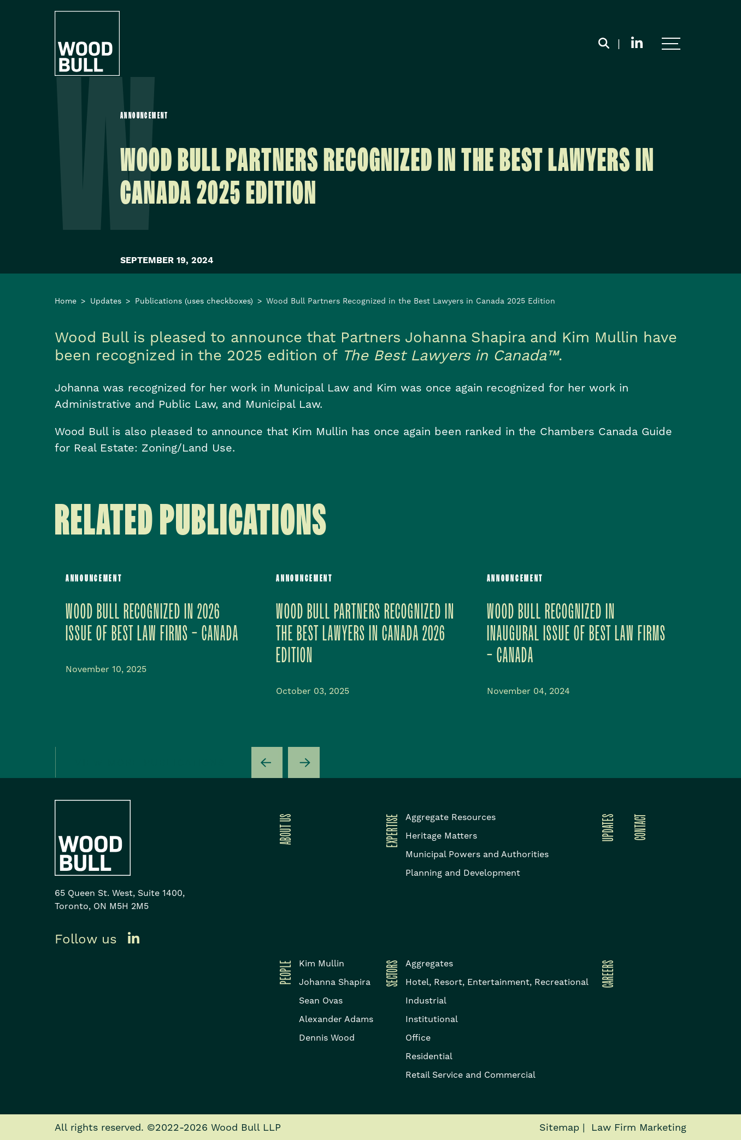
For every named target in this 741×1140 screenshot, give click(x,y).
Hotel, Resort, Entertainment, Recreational (497, 982)
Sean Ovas (321, 1000)
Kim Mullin (321, 963)
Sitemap (559, 1127)
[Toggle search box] (603, 43)
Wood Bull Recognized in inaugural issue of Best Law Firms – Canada (576, 634)
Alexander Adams (336, 1019)
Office (418, 1037)
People (283, 972)
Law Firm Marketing (638, 1127)
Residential (428, 1056)
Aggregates (429, 963)
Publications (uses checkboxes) (194, 300)
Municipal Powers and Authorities (477, 854)
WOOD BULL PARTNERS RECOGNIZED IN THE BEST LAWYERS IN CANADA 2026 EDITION (365, 634)
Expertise (390, 830)
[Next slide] (304, 763)
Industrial (425, 1000)
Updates (105, 300)
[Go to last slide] (267, 763)
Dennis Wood (327, 1037)
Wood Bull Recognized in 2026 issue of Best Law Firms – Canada (152, 623)
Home (66, 300)
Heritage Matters (441, 835)
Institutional (431, 1019)
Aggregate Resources (450, 817)
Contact (638, 827)
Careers (606, 974)
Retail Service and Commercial (470, 1075)
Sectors (390, 973)
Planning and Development (462, 873)
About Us (283, 829)
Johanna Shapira (334, 982)
